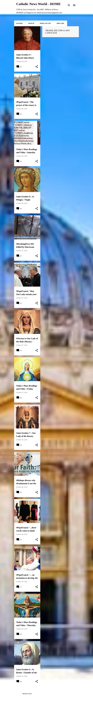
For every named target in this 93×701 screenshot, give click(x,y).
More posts (27, 694)
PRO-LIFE (60, 23)
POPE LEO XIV (45, 23)
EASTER (19, 23)
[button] (36, 66)
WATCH (31, 23)
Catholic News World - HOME (38, 4)
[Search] (69, 5)
